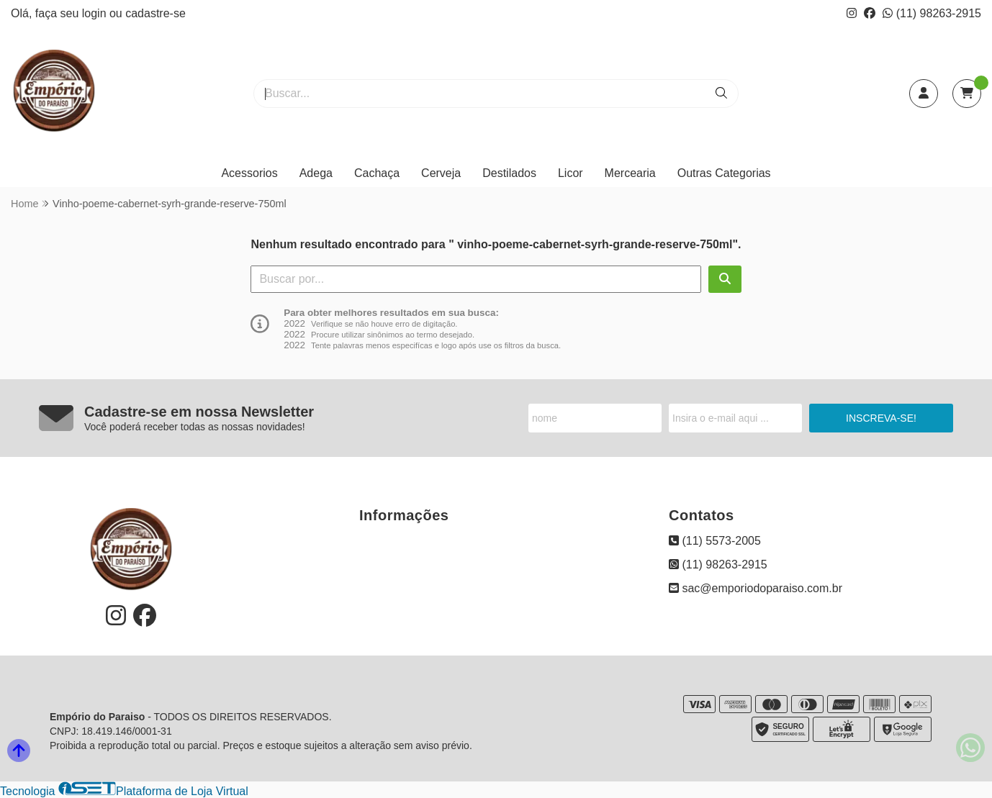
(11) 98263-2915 (932, 13)
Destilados (509, 173)
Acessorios (249, 173)
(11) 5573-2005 (715, 541)
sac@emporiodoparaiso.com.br (755, 588)
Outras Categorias (724, 173)
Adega (316, 173)
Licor (570, 173)
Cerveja (441, 173)
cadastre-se (155, 13)
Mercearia (630, 173)
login (95, 13)
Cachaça (377, 173)
